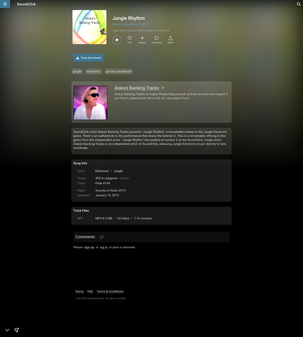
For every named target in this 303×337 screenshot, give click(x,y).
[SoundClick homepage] (26, 4)
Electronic (102, 171)
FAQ (90, 291)
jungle (77, 71)
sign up (89, 247)
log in (103, 247)
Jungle (118, 171)
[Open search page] (299, 4)
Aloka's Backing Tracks (130, 24)
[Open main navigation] (5, 4)
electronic (93, 71)
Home (79, 291)
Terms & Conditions (110, 291)
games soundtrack (118, 71)
